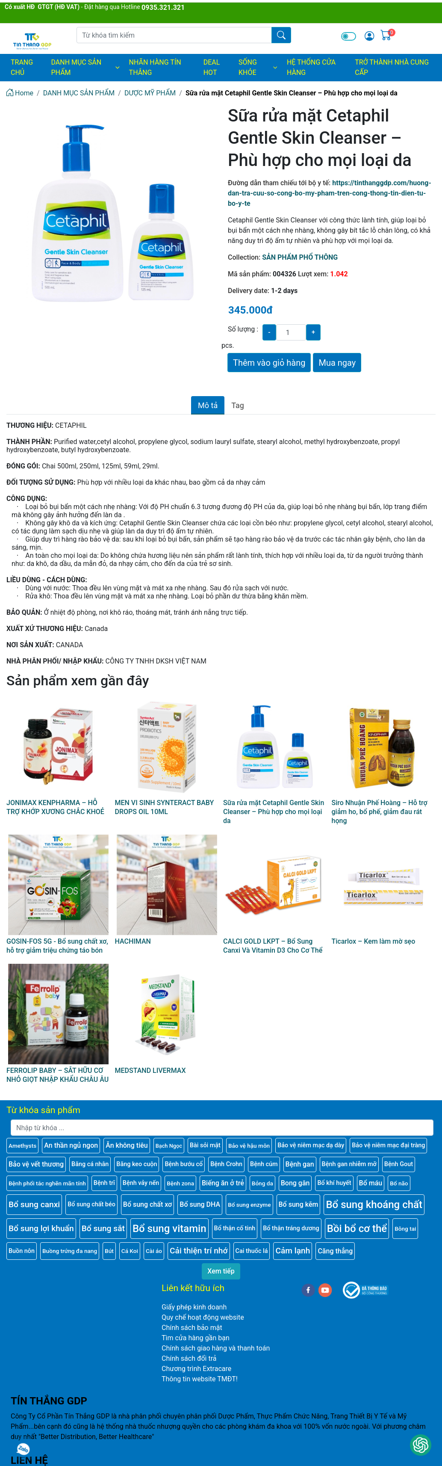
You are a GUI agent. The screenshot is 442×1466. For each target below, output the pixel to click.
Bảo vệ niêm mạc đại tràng (388, 1145)
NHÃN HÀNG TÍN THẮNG (155, 67)
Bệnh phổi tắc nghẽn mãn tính (47, 1183)
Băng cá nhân (90, 1164)
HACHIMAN (133, 941)
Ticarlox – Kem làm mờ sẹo (373, 941)
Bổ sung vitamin (169, 1229)
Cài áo (154, 1250)
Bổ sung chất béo (91, 1204)
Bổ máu (371, 1183)
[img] (369, 36)
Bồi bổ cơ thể (357, 1229)
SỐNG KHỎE (258, 67)
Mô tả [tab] (208, 405)
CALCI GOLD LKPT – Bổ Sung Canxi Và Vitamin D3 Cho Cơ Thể (272, 945)
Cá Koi (129, 1250)
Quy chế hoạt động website (203, 1317)
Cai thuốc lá (252, 1251)
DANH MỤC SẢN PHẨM (86, 67)
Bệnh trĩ (104, 1183)
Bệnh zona (180, 1183)
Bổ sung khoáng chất (374, 1205)
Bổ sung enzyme (249, 1204)
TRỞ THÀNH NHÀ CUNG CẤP (392, 67)
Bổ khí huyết (334, 1183)
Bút (109, 1250)
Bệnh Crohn (226, 1164)
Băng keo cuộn (136, 1164)
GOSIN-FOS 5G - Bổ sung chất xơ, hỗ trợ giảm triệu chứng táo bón (57, 945)
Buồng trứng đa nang (69, 1250)
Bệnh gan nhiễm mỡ (349, 1164)
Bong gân (295, 1183)
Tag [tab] (237, 405)
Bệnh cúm (263, 1164)
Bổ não (399, 1183)
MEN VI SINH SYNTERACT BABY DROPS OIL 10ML (164, 807)
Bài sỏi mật (205, 1145)
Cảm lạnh (292, 1251)
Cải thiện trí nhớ (199, 1251)
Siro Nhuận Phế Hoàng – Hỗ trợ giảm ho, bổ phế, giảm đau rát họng (379, 812)
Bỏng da (262, 1183)
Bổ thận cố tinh (235, 1228)
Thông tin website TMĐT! (200, 1379)
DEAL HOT (211, 67)
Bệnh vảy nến (141, 1183)
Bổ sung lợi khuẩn (41, 1228)
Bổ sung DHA (200, 1204)
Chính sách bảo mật (192, 1328)
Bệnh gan (300, 1164)
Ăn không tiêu (127, 1145)
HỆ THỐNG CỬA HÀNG (311, 67)
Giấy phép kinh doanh (194, 1307)
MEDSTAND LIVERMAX (150, 1070)
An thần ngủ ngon (71, 1145)
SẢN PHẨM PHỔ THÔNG (300, 257)
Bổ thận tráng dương (291, 1228)
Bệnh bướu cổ (184, 1164)
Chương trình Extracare (196, 1369)
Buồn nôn (22, 1251)
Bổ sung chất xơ (147, 1204)
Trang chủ (22, 67)
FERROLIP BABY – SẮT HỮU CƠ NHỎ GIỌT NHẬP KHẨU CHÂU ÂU (57, 1075)
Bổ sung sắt (103, 1228)
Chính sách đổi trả (189, 1358)
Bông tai (405, 1228)
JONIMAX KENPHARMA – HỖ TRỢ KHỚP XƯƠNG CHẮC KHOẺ (55, 807)
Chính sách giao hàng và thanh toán (216, 1348)
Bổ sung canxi (34, 1204)
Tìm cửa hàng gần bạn (196, 1338)
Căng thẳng (335, 1251)
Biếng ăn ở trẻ (223, 1183)
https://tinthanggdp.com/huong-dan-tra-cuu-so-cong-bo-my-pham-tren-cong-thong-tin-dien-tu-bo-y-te (329, 193)
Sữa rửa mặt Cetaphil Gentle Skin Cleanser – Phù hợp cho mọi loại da (273, 812)
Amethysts (22, 1145)
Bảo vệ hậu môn (249, 1145)
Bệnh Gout (398, 1164)
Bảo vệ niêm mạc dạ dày (310, 1145)
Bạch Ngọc (169, 1146)
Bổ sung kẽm (298, 1204)
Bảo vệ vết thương (36, 1164)
